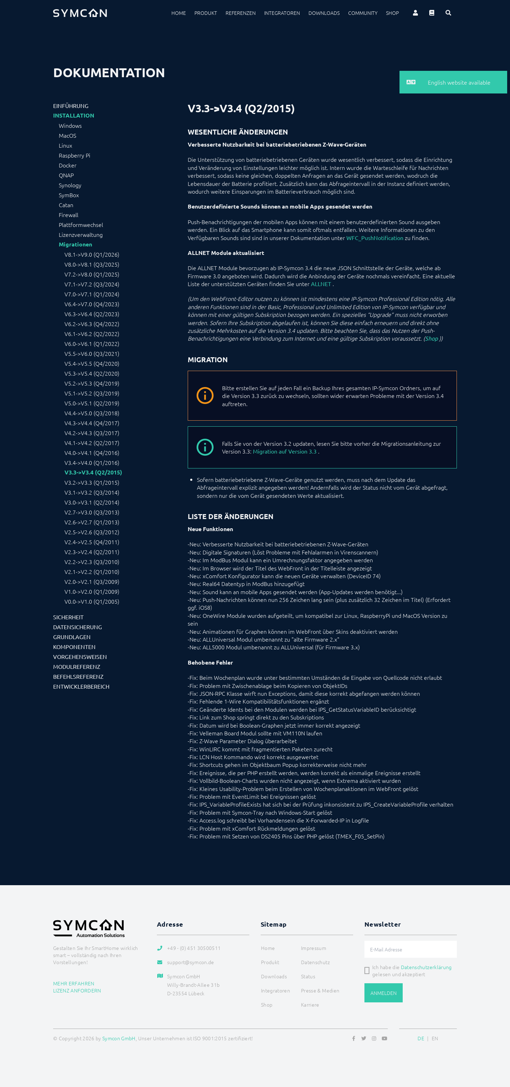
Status (308, 976)
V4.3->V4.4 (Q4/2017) (91, 422)
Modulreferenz (76, 666)
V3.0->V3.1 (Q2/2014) (91, 502)
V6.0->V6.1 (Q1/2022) (91, 343)
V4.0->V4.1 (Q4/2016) (91, 452)
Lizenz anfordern (77, 990)
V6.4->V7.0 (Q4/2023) (91, 303)
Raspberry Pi (74, 155)
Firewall (68, 214)
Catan (66, 204)
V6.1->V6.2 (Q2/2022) (91, 333)
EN (435, 1038)
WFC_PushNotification (374, 237)
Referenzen (241, 12)
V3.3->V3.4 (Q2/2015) (93, 472)
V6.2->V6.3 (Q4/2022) (91, 323)
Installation (73, 115)
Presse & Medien (320, 990)
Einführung (71, 105)
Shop (392, 12)
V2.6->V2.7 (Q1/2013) (91, 521)
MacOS (67, 135)
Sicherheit (68, 616)
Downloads (324, 12)
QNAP (66, 174)
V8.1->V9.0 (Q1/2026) (91, 254)
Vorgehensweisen (80, 656)
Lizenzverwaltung (81, 234)
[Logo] (80, 12)
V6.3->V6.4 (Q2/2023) (91, 313)
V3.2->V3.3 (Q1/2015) (91, 482)
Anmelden (383, 992)
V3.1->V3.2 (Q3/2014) (91, 492)
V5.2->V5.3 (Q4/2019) (91, 383)
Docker (67, 165)
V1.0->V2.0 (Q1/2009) (91, 591)
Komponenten (74, 646)
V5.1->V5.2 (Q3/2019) (91, 393)
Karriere (310, 1004)
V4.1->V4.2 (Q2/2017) (91, 442)
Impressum (313, 947)
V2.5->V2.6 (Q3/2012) (91, 531)
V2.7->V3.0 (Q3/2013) (91, 512)
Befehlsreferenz (78, 676)
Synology (70, 184)
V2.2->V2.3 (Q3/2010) (91, 561)
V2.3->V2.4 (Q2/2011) (91, 551)
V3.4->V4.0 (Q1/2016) (91, 462)
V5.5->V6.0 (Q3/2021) (91, 353)
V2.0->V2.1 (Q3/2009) (91, 581)
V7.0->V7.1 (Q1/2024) (91, 293)
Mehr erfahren (74, 983)
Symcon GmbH (119, 1038)
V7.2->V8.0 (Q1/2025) (91, 274)
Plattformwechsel (81, 224)
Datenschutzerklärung (426, 967)
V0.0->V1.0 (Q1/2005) (91, 601)
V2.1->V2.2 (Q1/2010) (91, 571)
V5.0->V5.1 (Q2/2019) (91, 402)
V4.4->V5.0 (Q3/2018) (91, 412)
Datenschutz (315, 962)
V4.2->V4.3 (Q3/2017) (91, 432)
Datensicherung (77, 626)
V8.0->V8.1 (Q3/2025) (91, 264)
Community (363, 12)
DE (421, 1038)
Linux (65, 145)
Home (178, 12)
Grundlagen (72, 636)
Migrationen (75, 244)
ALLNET (321, 283)
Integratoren (282, 12)
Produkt (205, 12)
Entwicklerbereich (81, 686)
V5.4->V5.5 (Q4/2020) (91, 363)
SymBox (69, 194)
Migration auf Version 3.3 (285, 451)
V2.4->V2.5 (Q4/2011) (91, 541)
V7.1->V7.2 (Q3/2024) (91, 284)
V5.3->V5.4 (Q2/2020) (91, 373)
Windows (70, 125)
